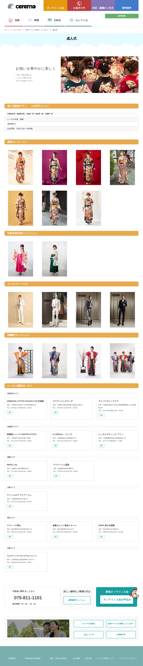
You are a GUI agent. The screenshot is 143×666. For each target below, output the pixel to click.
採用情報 (122, 16)
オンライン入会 (55, 8)
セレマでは (17, 30)
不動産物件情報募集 (33, 655)
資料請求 (126, 8)
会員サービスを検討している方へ (37, 30)
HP (10, 412)
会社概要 (76, 655)
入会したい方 (88, 631)
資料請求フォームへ (78, 598)
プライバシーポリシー (128, 655)
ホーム (6, 30)
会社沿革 (88, 655)
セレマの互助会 (88, 621)
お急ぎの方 (79, 8)
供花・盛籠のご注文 (103, 8)
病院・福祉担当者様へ (59, 655)
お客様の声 (120, 631)
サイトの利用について (106, 655)
